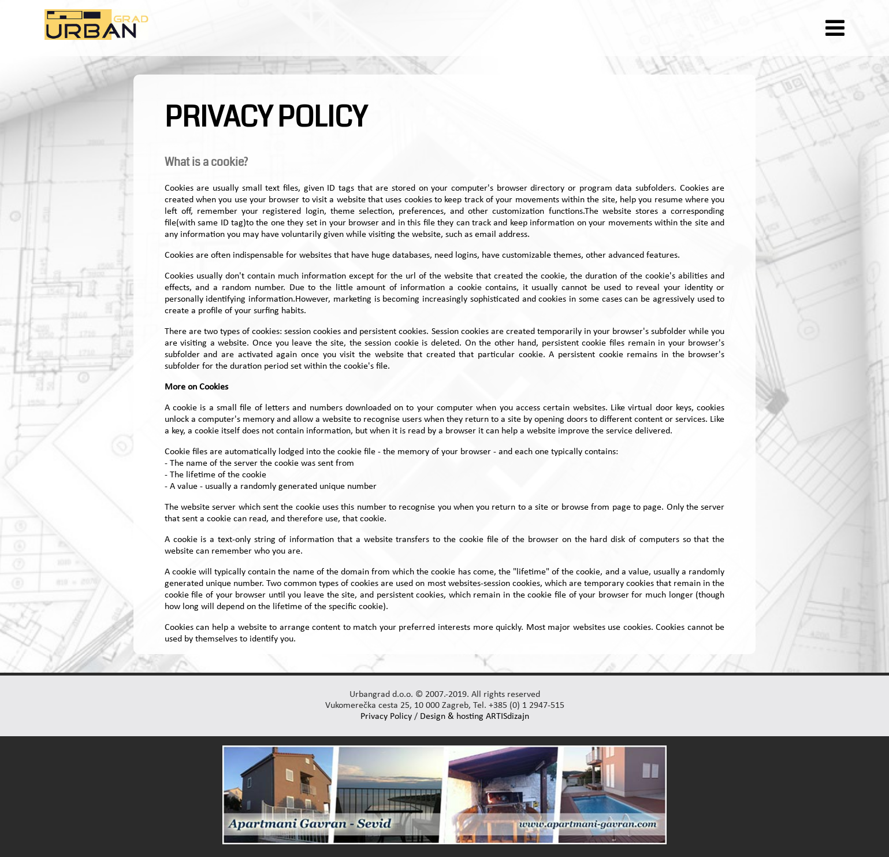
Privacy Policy (386, 716)
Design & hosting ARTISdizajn (474, 716)
